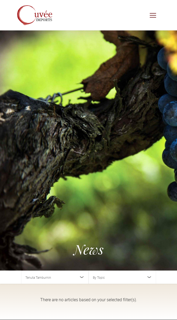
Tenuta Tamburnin (38, 277)
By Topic (99, 277)
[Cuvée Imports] (34, 15)
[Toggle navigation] (153, 15)
